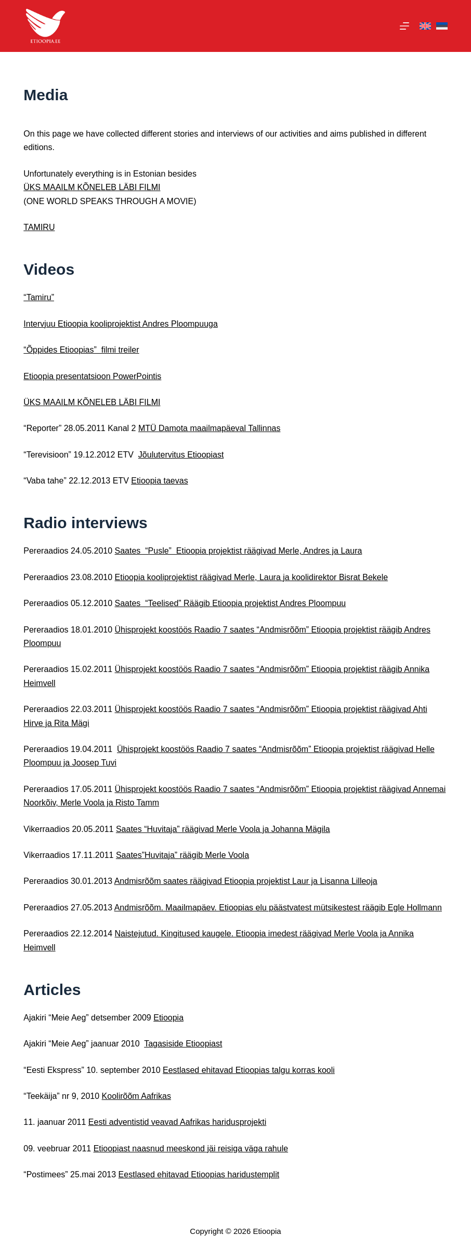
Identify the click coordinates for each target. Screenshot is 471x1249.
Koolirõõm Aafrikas (136, 1096)
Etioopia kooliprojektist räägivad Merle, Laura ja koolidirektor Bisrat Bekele (251, 577)
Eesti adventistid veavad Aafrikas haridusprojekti (177, 1122)
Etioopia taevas (159, 480)
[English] (425, 26)
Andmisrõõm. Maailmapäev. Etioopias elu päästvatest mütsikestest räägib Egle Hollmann (278, 907)
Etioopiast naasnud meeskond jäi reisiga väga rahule (191, 1148)
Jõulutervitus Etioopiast (181, 454)
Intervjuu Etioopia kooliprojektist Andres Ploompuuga (120, 323)
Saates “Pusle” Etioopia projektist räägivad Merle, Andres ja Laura (238, 550)
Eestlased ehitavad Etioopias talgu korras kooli (249, 1070)
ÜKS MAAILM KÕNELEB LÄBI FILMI (91, 187)
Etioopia (168, 1017)
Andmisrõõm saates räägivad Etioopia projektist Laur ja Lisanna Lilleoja (245, 881)
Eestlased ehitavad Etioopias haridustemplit (199, 1174)
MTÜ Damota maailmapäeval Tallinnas (209, 428)
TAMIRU (39, 227)
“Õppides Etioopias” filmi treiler (81, 349)
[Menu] (404, 26)
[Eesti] (442, 26)
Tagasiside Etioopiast (183, 1043)
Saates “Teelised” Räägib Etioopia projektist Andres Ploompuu (230, 603)
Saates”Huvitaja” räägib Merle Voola (182, 855)
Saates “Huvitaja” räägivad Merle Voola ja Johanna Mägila (223, 829)
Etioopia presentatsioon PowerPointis (92, 376)
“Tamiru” (38, 297)
